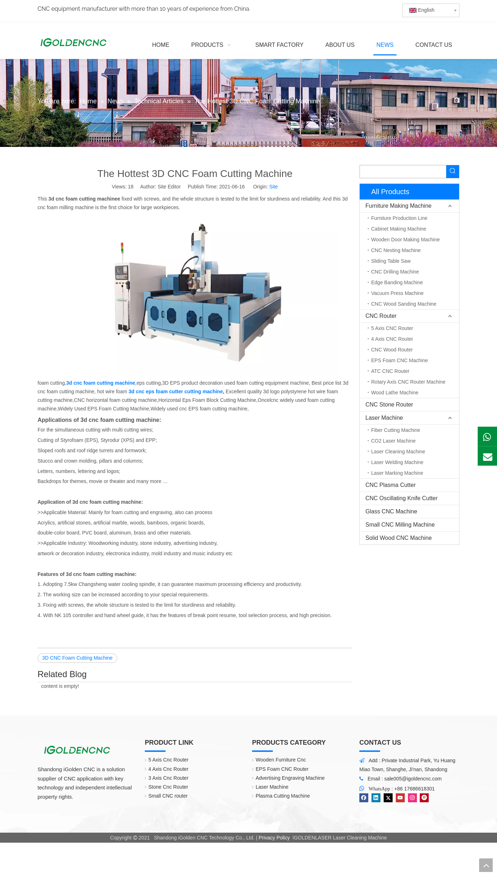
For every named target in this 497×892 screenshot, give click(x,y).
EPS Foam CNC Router (282, 769)
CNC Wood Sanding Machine (404, 304)
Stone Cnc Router (168, 787)
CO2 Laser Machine (393, 441)
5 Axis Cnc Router (168, 760)
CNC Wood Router (392, 350)
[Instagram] (412, 797)
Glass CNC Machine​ (391, 511)
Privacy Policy (274, 838)
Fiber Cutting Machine (395, 430)
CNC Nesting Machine (396, 250)
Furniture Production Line (399, 218)
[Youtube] (400, 797)
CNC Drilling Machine (395, 272)
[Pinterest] (424, 797)
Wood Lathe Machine (394, 392)
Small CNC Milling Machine (400, 525)
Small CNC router (168, 796)
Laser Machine (384, 418)
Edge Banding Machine (397, 282)
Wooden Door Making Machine (405, 239)
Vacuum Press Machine (397, 293)
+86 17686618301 (414, 789)
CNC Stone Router (389, 404)
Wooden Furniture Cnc (281, 760)
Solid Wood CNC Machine (398, 538)
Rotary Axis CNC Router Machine (408, 382)
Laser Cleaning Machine (398, 451)
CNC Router (381, 316)
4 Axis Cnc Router (168, 769)
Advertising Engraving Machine (290, 778)
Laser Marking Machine (397, 473)
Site (273, 186)
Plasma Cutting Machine (283, 796)
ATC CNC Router (390, 371)
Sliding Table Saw (390, 261)
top (486, 865)
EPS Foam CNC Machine (399, 360)
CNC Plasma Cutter (390, 485)
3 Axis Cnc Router (168, 778)
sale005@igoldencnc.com (413, 779)
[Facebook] (363, 797)
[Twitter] (388, 797)
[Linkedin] (375, 797)
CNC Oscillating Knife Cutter (401, 498)
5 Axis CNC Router (392, 328)
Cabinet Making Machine (398, 229)
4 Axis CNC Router (392, 339)
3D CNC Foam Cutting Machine (77, 658)
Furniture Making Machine (398, 206)
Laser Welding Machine (397, 462)
